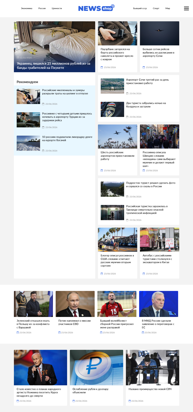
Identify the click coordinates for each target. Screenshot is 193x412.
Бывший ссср (140, 8)
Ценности (57, 8)
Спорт (156, 8)
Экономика (26, 8)
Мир (167, 8)
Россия (42, 8)
